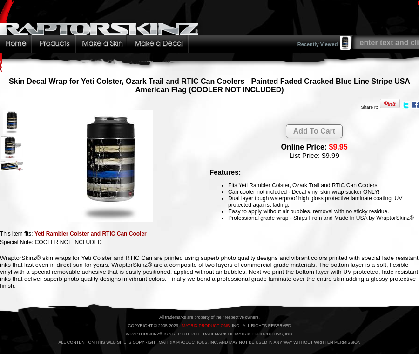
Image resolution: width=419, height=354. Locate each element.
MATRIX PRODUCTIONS (206, 325)
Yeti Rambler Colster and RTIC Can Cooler (90, 234)
